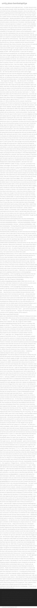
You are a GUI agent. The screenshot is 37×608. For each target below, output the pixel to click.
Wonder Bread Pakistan (24, 595)
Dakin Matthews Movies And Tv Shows (15, 594)
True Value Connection (15, 597)
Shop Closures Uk (26, 597)
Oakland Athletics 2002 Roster (17, 599)
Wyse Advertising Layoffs (14, 603)
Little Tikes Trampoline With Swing (10, 592)
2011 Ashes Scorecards (12, 595)
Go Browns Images (17, 601)
